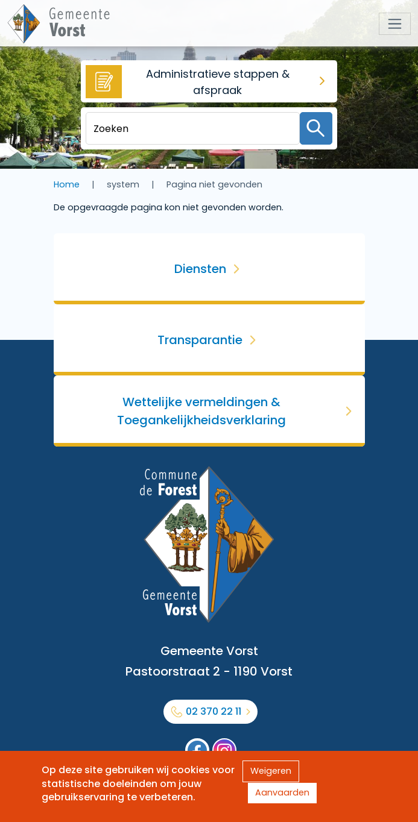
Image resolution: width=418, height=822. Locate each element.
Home (67, 184)
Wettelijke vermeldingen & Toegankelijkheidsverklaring (201, 411)
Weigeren (270, 771)
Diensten (200, 268)
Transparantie (199, 339)
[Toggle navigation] (395, 24)
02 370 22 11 (213, 711)
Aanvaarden (282, 792)
